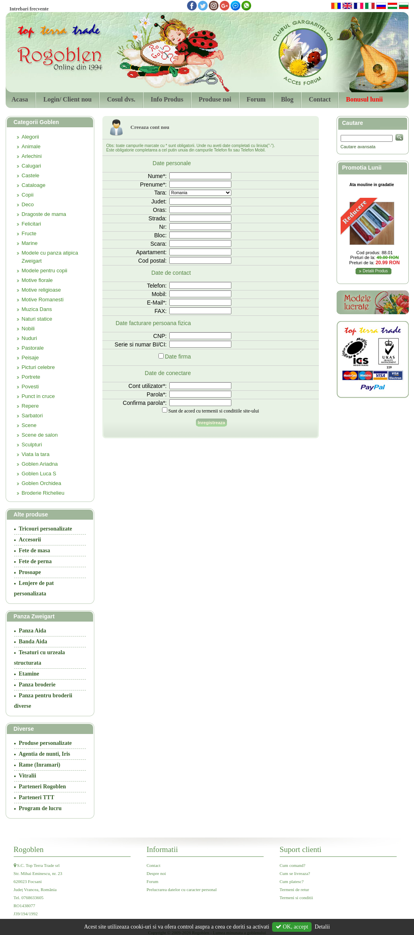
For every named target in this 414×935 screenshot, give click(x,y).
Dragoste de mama (44, 214)
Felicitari (31, 224)
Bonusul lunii (364, 99)
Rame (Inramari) (39, 765)
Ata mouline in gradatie (372, 184)
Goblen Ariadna (40, 464)
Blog (287, 99)
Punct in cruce (38, 396)
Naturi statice (37, 319)
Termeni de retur (294, 889)
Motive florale (37, 280)
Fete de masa (34, 550)
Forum (256, 99)
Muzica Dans (37, 309)
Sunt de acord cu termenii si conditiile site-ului (214, 411)
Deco (28, 204)
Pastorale (33, 348)
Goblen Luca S (39, 474)
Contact (320, 99)
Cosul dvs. (121, 99)
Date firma (178, 356)
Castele (31, 175)
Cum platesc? (292, 881)
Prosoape (30, 572)
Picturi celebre (38, 367)
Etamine (29, 674)
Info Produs (167, 99)
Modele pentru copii (44, 270)
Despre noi (156, 873)
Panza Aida (32, 631)
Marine (30, 243)
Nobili (28, 328)
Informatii (162, 849)
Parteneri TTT (36, 797)
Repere (30, 406)
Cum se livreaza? (295, 873)
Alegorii (30, 137)
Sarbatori (32, 416)
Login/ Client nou (67, 99)
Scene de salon (40, 435)
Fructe (29, 233)
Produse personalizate (45, 743)
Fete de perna (35, 561)
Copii (28, 195)
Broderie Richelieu (43, 493)
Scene (29, 425)
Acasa (20, 99)
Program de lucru (40, 808)
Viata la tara (36, 454)
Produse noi (215, 99)
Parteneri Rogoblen (42, 787)
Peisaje (30, 358)
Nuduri (29, 338)
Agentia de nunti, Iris (45, 754)
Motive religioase (41, 290)
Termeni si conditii (296, 897)
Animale (31, 146)
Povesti (30, 387)
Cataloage (34, 185)
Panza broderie (37, 685)
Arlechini (32, 156)
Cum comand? (293, 865)
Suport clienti (301, 849)
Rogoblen (29, 849)
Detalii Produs (375, 271)
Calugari (31, 166)
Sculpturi (32, 445)
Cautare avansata (358, 146)
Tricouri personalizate (45, 529)
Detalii (322, 927)
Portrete (31, 377)
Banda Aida (33, 642)
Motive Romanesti (43, 299)
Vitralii (27, 776)
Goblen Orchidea (41, 483)
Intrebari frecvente (29, 9)
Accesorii (30, 540)
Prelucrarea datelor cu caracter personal (182, 889)
